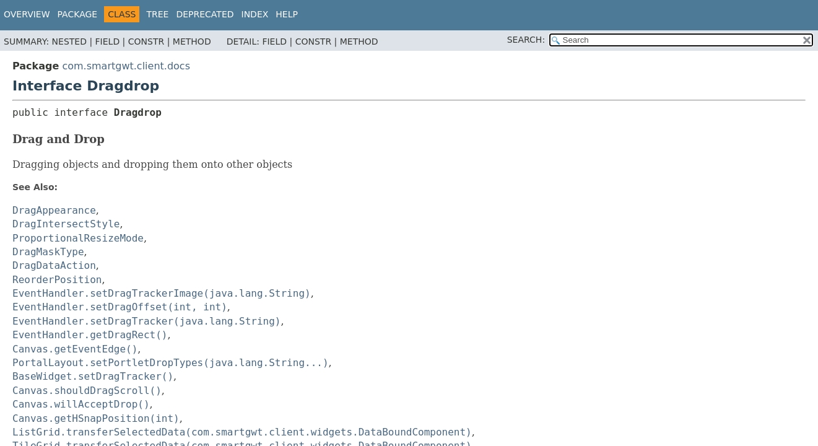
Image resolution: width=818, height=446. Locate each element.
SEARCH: (526, 40)
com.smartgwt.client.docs (126, 66)
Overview (27, 14)
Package (78, 14)
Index (255, 14)
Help (287, 14)
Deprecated (204, 14)
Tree (157, 14)
